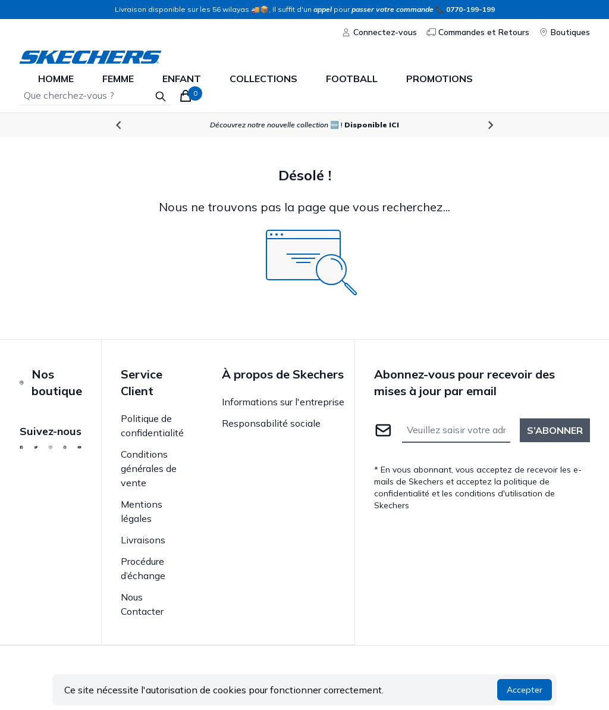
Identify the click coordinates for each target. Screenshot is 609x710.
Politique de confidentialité (152, 425)
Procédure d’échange (143, 568)
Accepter (524, 689)
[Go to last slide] (119, 125)
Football (352, 79)
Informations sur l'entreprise (283, 402)
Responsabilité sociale (271, 423)
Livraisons (143, 540)
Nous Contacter (142, 604)
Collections (263, 79)
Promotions (439, 79)
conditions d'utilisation (498, 493)
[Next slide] (490, 125)
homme (56, 79)
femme (118, 79)
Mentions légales (141, 511)
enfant (181, 79)
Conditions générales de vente (149, 468)
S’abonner (555, 430)
